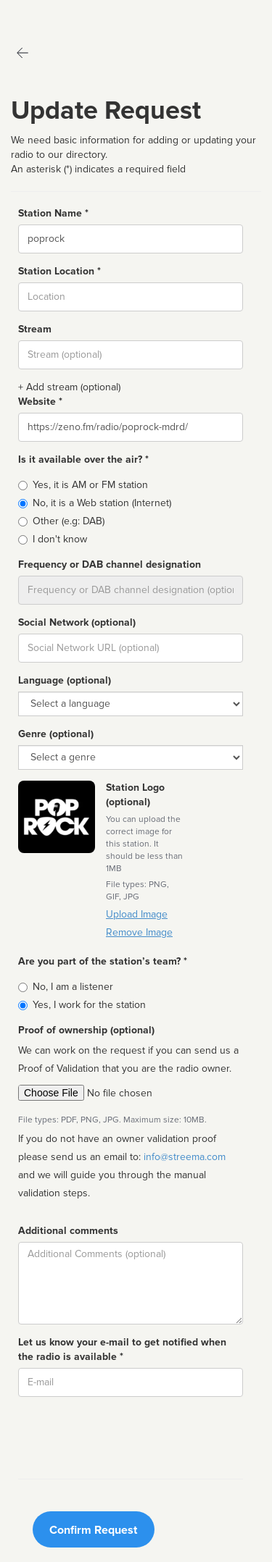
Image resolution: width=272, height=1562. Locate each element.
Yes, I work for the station (89, 1005)
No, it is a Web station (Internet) (102, 503)
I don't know (60, 539)
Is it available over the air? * (83, 459)
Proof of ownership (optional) (86, 1030)
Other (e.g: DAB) (68, 521)
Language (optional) (64, 680)
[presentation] (128, 1436)
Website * (40, 401)
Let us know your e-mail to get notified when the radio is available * (122, 1349)
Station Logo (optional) (135, 794)
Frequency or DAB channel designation (109, 564)
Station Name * (53, 213)
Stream (34, 329)
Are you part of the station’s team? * (102, 961)
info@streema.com (185, 1157)
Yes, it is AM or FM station (90, 485)
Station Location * (59, 271)
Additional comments (68, 1231)
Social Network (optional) (77, 622)
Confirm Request (93, 1530)
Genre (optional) (56, 734)
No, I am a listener (73, 987)
